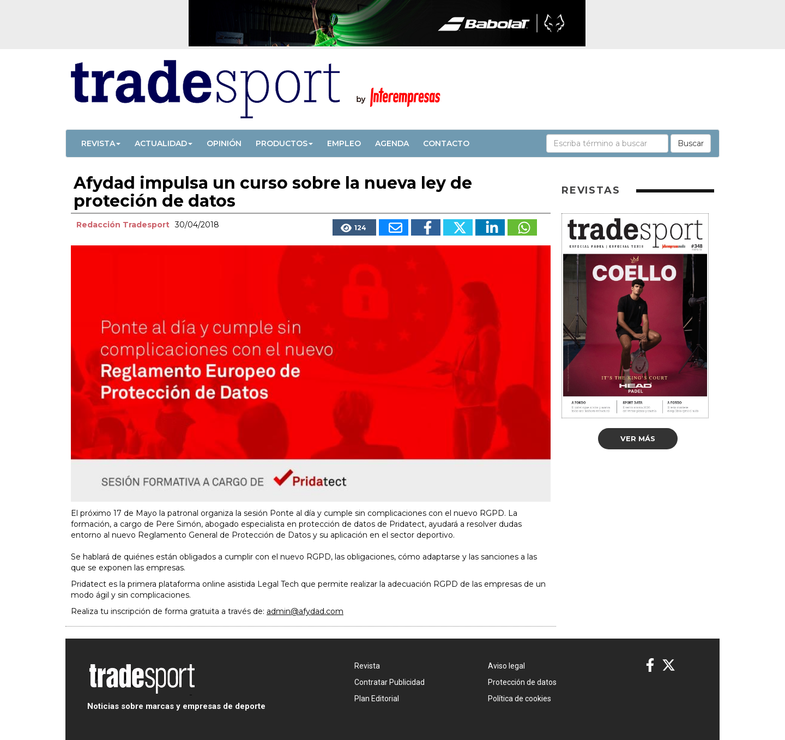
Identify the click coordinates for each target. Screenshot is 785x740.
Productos (284, 143)
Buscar (691, 143)
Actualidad (163, 143)
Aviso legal (506, 665)
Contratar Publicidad (389, 682)
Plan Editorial (376, 698)
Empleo (344, 143)
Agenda (392, 143)
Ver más (637, 438)
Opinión (224, 143)
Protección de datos (522, 682)
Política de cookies (519, 698)
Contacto (446, 143)
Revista (100, 143)
